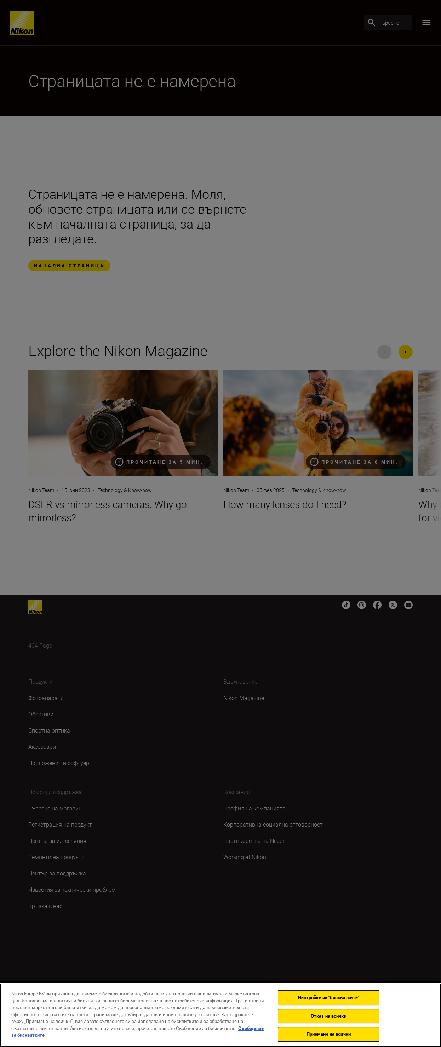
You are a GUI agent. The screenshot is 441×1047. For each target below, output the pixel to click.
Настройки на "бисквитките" (328, 997)
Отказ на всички (328, 1016)
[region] (220, 1015)
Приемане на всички (329, 1034)
